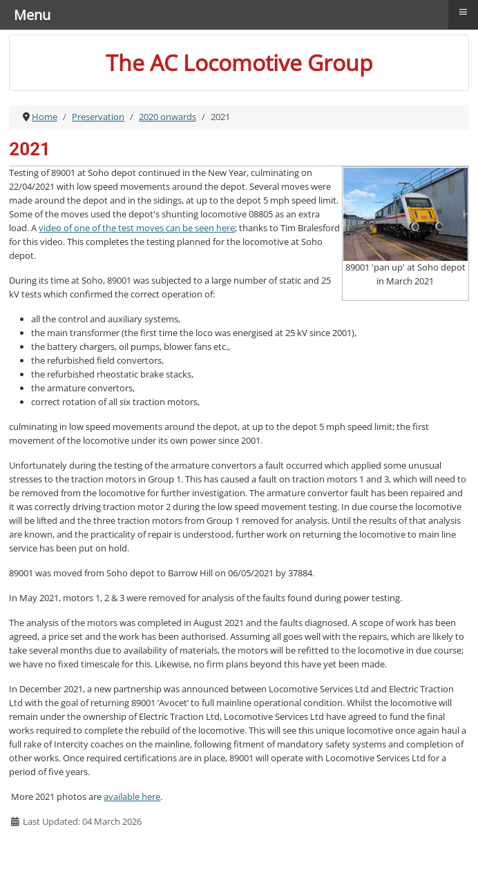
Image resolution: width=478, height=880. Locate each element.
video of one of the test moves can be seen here (137, 228)
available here (132, 796)
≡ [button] (463, 12)
